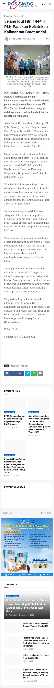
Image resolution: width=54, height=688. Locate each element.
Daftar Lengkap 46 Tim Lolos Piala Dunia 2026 (36, 656)
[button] (4, 4)
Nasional (24, 366)
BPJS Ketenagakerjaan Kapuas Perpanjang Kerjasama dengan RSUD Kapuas (14, 420)
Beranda (8, 16)
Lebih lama (46, 513)
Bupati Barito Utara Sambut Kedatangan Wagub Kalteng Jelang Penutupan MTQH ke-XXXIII (36, 674)
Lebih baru (7, 513)
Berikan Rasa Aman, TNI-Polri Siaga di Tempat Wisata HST (36, 624)
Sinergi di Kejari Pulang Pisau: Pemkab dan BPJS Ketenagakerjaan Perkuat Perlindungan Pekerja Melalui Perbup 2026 (14, 465)
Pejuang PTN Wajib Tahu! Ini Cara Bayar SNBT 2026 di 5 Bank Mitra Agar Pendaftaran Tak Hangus (36, 642)
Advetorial (18, 16)
